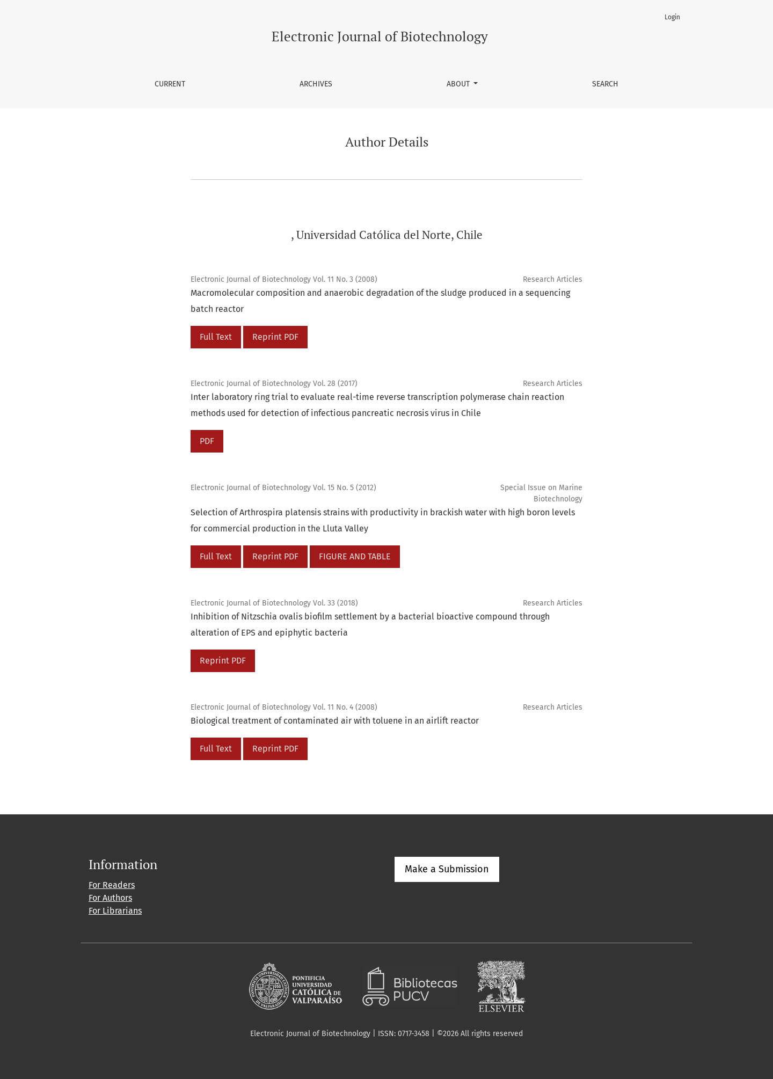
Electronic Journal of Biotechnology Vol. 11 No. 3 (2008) (284, 279)
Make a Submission (447, 869)
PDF (207, 441)
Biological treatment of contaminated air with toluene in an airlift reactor (335, 721)
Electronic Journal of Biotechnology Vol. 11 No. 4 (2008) (284, 707)
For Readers (112, 885)
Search (605, 84)
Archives (316, 84)
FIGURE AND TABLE (355, 556)
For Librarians (115, 911)
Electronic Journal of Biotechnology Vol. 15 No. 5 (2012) (283, 487)
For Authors (110, 898)
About (459, 84)
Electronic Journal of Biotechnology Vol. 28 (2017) (274, 383)
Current (170, 84)
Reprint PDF (275, 337)
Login (672, 17)
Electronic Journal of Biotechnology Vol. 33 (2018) (274, 603)
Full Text (216, 337)
